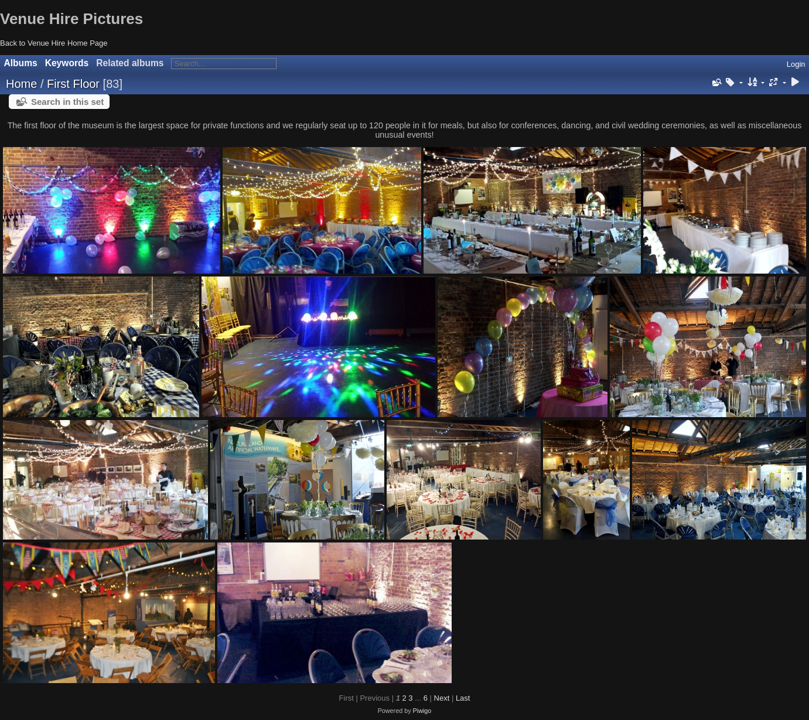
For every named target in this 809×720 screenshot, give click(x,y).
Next (442, 698)
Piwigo (422, 710)
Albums (20, 63)
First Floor (73, 83)
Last (463, 698)
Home (21, 83)
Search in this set (67, 102)
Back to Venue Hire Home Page (54, 43)
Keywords (67, 63)
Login (796, 64)
